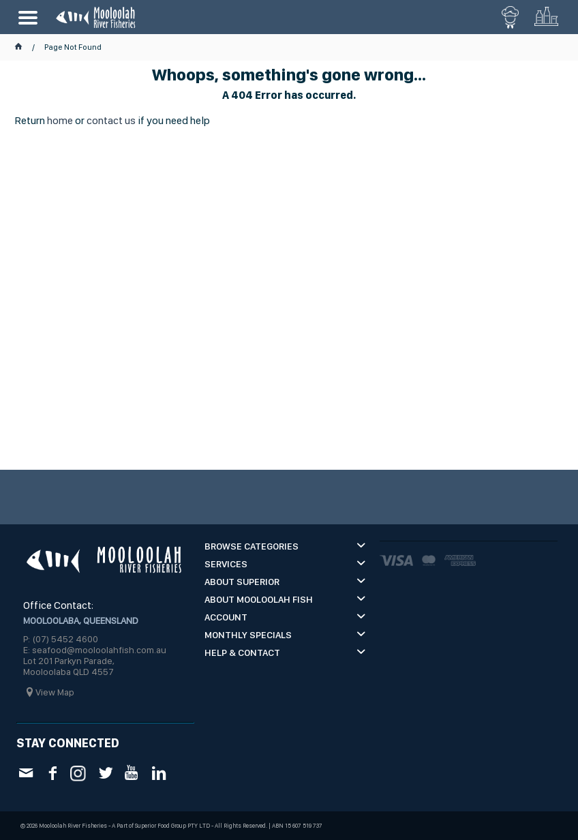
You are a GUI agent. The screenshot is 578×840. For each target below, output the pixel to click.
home (60, 120)
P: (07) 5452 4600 (60, 638)
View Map (54, 692)
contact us (111, 120)
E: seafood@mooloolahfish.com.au (94, 649)
